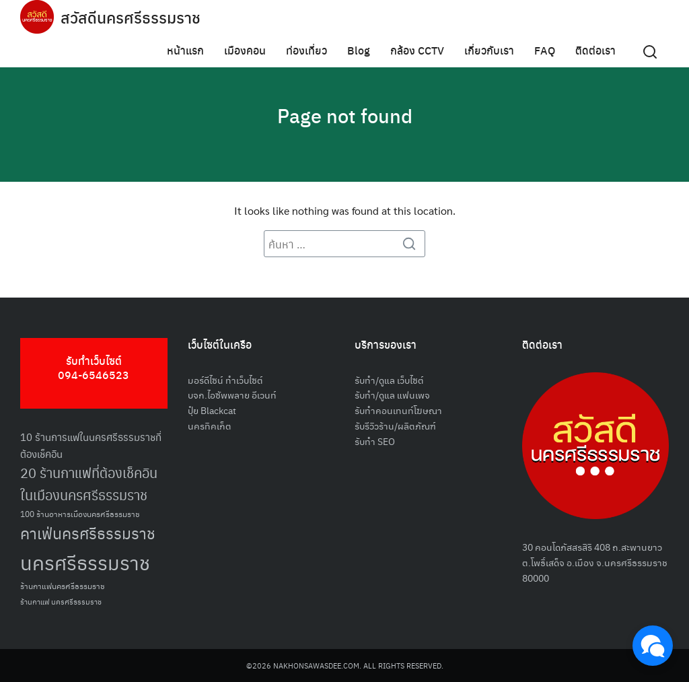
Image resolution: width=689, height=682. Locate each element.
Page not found (344, 114)
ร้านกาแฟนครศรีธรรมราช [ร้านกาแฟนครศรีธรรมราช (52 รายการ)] (62, 585)
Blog (358, 50)
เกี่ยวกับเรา (489, 50)
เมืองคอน (245, 50)
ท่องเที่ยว (306, 50)
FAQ (544, 50)
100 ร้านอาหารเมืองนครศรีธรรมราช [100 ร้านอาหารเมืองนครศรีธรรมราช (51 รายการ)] (80, 513)
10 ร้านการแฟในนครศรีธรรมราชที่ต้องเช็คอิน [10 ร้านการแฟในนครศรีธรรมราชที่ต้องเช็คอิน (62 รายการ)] (90, 445)
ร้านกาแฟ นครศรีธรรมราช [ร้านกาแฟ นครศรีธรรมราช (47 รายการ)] (61, 601)
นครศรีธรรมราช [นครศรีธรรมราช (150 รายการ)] (85, 562)
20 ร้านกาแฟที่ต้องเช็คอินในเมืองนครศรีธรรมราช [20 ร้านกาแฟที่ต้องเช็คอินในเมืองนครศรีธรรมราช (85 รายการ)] (88, 483)
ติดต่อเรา (595, 50)
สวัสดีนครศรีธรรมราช (132, 16)
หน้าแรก (185, 50)
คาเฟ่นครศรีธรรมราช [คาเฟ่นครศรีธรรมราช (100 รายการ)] (87, 532)
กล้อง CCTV (417, 50)
